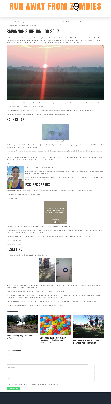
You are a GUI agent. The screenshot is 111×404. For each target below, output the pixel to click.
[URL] (51, 378)
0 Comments (16, 340)
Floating (10, 285)
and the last (17, 190)
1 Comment (49, 342)
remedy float (32, 255)
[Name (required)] (51, 367)
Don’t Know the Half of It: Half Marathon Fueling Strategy (53, 339)
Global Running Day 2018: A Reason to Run (22, 336)
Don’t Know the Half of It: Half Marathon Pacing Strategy (86, 341)
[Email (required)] (51, 373)
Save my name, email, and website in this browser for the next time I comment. (33, 384)
